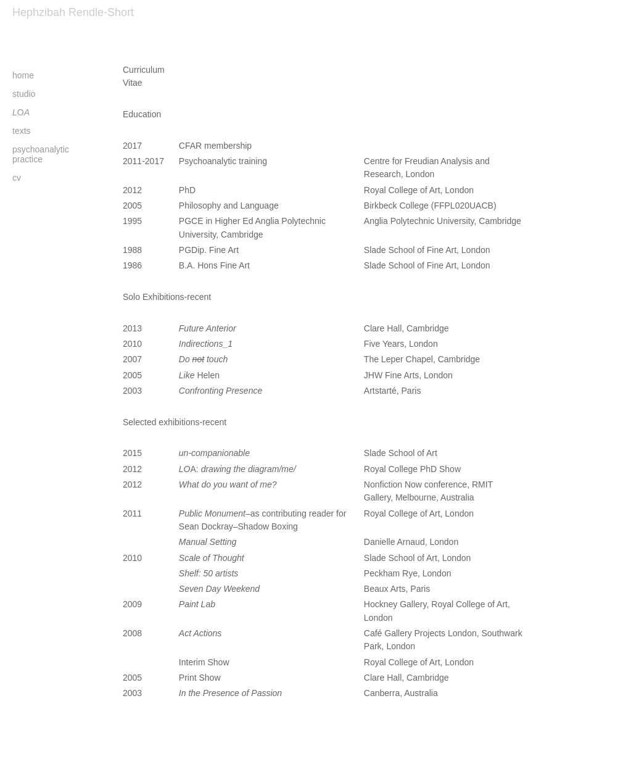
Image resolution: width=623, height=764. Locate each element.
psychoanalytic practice (40, 154)
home (23, 75)
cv (16, 178)
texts (21, 131)
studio (23, 94)
